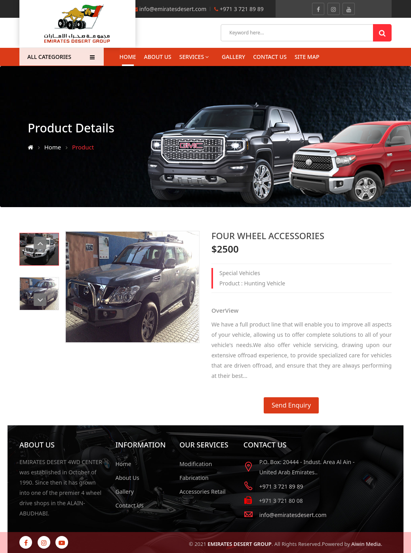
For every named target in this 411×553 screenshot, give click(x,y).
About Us (157, 56)
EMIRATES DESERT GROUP (239, 543)
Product (83, 147)
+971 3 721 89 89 (240, 9)
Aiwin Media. (366, 543)
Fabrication (194, 477)
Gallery (125, 491)
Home (128, 56)
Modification (195, 464)
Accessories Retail (202, 491)
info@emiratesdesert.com (173, 9)
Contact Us (130, 505)
